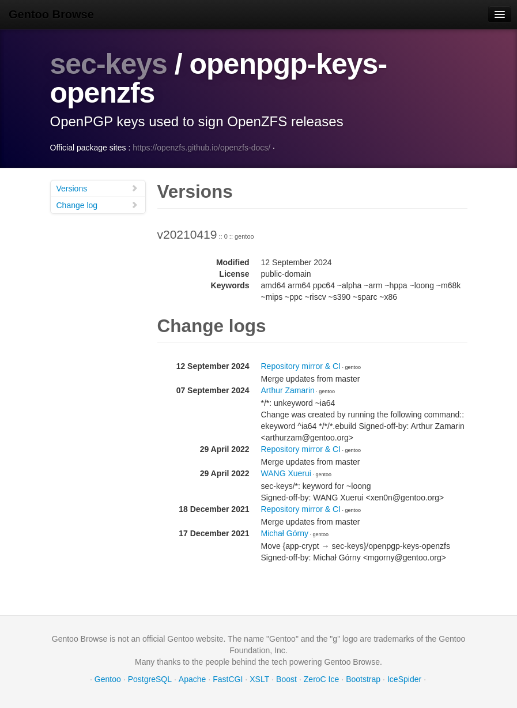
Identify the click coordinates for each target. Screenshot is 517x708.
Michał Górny (284, 533)
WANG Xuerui (286, 473)
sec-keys (108, 64)
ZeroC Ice (321, 679)
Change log (97, 205)
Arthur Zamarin (288, 390)
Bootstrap (363, 679)
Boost (286, 679)
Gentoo (108, 679)
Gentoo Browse (51, 14)
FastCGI (228, 679)
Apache (192, 679)
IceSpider (404, 679)
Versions (97, 188)
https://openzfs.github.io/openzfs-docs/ (201, 147)
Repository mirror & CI (301, 366)
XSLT (259, 679)
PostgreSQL (150, 679)
